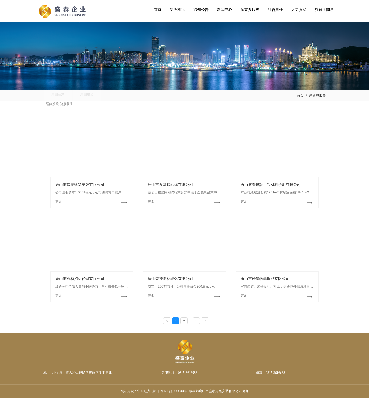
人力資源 (298, 10)
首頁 (157, 10)
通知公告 (201, 10)
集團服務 (92, 95)
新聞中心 (224, 10)
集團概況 (177, 10)
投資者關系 (324, 10)
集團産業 (59, 95)
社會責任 (275, 10)
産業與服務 (250, 10)
